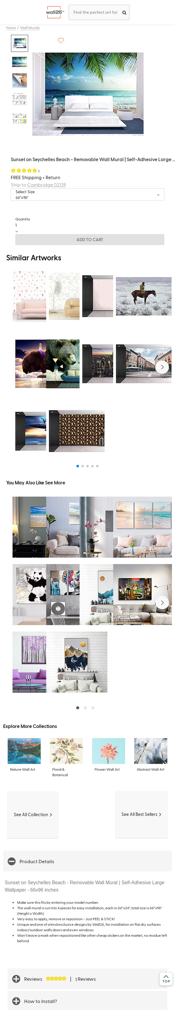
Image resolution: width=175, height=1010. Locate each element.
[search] (124, 12)
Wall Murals (30, 27)
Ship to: (38, 184)
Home (11, 27)
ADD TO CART (89, 239)
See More (55, 482)
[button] (162, 367)
